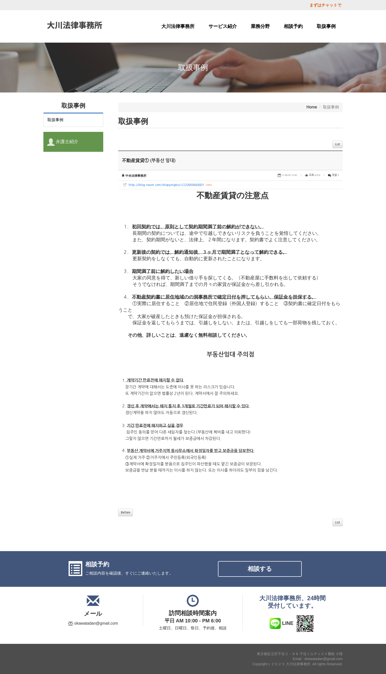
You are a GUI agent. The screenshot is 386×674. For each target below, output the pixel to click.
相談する (260, 568)
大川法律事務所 (177, 26)
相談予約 (293, 26)
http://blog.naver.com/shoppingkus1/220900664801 (166, 184)
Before (125, 512)
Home (311, 107)
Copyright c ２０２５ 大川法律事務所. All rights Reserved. (297, 664)
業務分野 (260, 26)
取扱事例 (326, 26)
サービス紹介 (222, 26)
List (337, 144)
